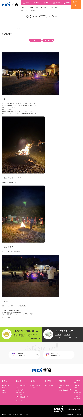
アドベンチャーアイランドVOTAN (22, 390)
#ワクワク (35, 40)
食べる (32, 381)
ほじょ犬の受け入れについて (77, 395)
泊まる (4, 381)
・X (22, 10)
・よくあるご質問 (33, 7)
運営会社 (9, 414)
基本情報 (4, 392)
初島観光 (62, 381)
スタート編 (58, 334)
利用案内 (76, 390)
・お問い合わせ (44, 7)
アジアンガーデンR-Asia (21, 386)
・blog (26, 10)
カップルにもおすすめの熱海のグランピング (65, 390)
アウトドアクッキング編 (70, 337)
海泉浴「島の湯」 (49, 385)
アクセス (76, 387)
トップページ (5, 28)
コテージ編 (67, 334)
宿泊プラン (5, 388)
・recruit (32, 10)
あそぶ (18, 381)
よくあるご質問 (77, 392)
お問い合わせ (77, 398)
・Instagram (53, 7)
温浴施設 (48, 381)
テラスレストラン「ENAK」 (35, 386)
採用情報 (4, 414)
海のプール (19, 400)
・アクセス (24, 7)
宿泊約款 (26, 414)
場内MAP (76, 383)
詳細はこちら (34, 339)
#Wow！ (47, 40)
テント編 (57, 337)
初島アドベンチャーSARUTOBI (21, 393)
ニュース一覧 (77, 380)
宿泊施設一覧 (5, 385)
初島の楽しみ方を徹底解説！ (65, 386)
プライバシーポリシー (18, 414)
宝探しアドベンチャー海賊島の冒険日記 (22, 397)
